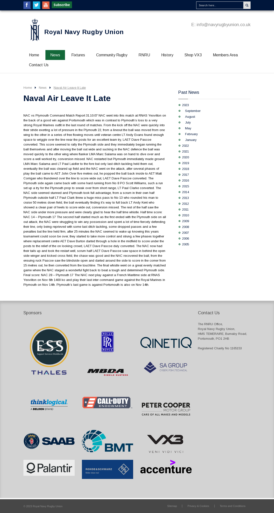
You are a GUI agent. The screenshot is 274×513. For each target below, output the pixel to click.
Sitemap (172, 506)
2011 (185, 209)
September (193, 111)
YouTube (46, 5)
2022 (185, 145)
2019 (185, 163)
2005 (185, 244)
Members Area (225, 55)
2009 (185, 221)
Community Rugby (111, 55)
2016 (185, 180)
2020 (185, 157)
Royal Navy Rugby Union (84, 32)
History (167, 55)
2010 (185, 215)
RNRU (144, 55)
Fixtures (78, 55)
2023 (185, 105)
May (188, 128)
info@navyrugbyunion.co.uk (224, 24)
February (191, 134)
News (55, 55)
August (190, 116)
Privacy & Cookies (198, 506)
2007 (185, 233)
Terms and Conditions (232, 506)
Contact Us (39, 65)
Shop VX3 (193, 55)
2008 (185, 227)
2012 (185, 203)
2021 (185, 151)
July (188, 122)
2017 (185, 174)
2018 (185, 169)
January (191, 140)
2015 (185, 186)
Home (34, 55)
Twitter (36, 5)
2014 (185, 192)
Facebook (27, 5)
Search (247, 5)
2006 (185, 238)
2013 (185, 198)
